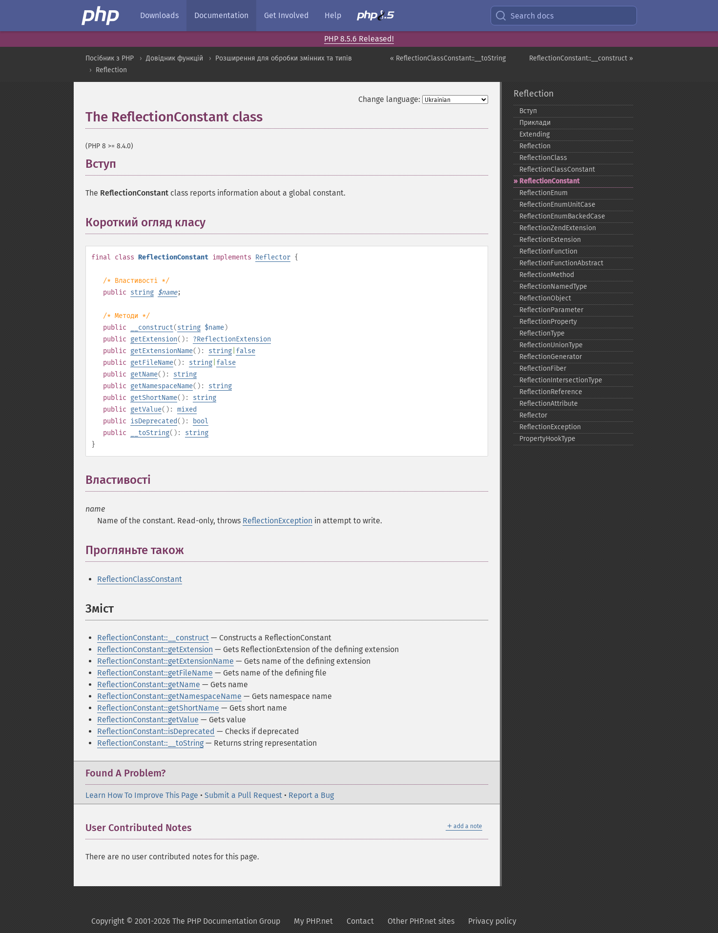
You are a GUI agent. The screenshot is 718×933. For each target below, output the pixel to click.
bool (200, 421)
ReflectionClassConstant (139, 579)
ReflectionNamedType (553, 286)
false (245, 351)
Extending (534, 134)
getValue (146, 409)
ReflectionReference (550, 392)
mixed (187, 409)
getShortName (153, 398)
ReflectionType (542, 333)
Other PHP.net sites (421, 921)
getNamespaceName (161, 386)
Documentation (221, 15)
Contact (360, 921)
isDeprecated (153, 421)
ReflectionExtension (234, 339)
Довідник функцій (174, 58)
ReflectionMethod (546, 275)
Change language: (389, 99)
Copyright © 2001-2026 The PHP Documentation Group (185, 921)
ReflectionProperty (548, 322)
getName (144, 374)
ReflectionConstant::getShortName (158, 708)
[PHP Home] (101, 15)
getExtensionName (161, 351)
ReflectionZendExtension (557, 228)
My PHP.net (313, 921)
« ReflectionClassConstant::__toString (448, 58)
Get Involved (286, 15)
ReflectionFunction (548, 251)
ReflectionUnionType (551, 345)
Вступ (528, 111)
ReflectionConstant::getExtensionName (165, 661)
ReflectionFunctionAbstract (561, 263)
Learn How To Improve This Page (141, 795)
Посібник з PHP (109, 58)
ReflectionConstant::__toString (150, 743)
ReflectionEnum (543, 193)
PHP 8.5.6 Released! (359, 38)
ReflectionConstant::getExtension (155, 649)
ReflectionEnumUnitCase (557, 204)
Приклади (535, 123)
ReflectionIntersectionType (560, 380)
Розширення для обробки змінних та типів (283, 58)
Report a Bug (311, 795)
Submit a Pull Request (243, 795)
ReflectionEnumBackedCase (562, 216)
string (142, 292)
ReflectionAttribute (548, 403)
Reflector (272, 257)
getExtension (153, 339)
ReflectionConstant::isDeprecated (156, 731)
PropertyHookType (547, 439)
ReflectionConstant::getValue (148, 719)
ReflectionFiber (542, 368)
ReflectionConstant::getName (148, 684)
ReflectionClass (543, 158)
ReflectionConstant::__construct (153, 637)
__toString (149, 433)
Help (333, 15)
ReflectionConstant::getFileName (155, 672)
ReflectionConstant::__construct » (581, 58)
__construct (151, 327)
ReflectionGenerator (550, 357)
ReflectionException (277, 520)
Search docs (524, 15)
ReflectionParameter (551, 310)
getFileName (151, 362)
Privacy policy (492, 921)
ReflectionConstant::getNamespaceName (169, 696)
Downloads (159, 15)
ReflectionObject (545, 298)
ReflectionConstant (549, 181)
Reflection (111, 70)
